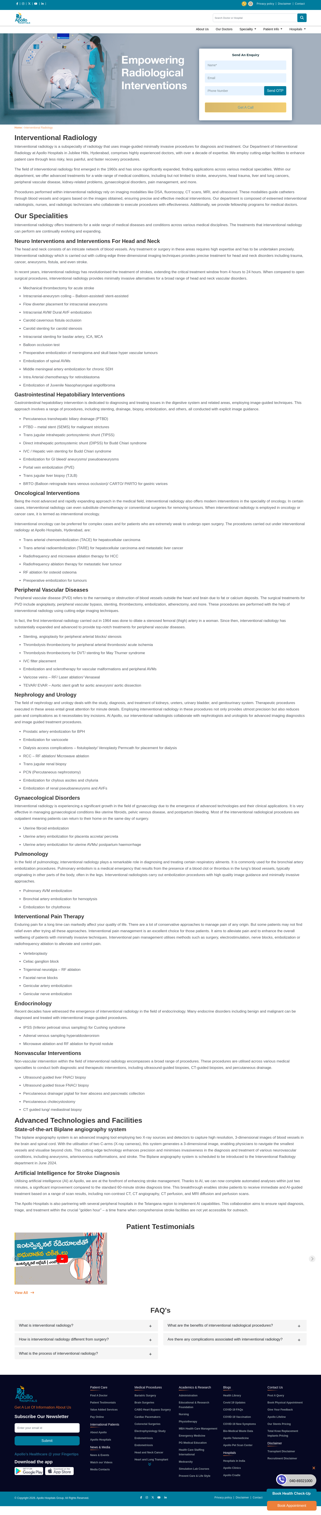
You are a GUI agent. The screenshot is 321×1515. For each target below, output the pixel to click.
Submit (47, 1441)
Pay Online (97, 1416)
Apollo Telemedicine (236, 1438)
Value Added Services (104, 1409)
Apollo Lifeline (276, 1416)
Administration (188, 1395)
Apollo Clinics (232, 1468)
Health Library (232, 1395)
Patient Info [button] (271, 29)
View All (24, 1293)
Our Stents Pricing (279, 1424)
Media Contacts (100, 1469)
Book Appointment (291, 1505)
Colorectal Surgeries (147, 1424)
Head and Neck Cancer (149, 1452)
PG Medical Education (193, 1442)
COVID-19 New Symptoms (239, 1424)
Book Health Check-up (292, 1493)
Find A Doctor (99, 1395)
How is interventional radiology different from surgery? (64, 1339)
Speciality (247, 29)
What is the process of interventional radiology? (58, 1353)
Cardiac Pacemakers (147, 1416)
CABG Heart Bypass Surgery (153, 1409)
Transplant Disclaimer (281, 1451)
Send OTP (275, 91)
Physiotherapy (188, 1421)
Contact (300, 3)
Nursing (184, 1414)
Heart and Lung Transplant (151, 1459)
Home (18, 127)
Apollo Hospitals (100, 1439)
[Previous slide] (15, 1259)
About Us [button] (202, 29)
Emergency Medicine (192, 1435)
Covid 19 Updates (234, 1402)
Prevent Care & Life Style (194, 1475)
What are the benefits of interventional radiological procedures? (220, 1325)
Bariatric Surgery (145, 1395)
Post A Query (275, 1395)
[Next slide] (312, 1259)
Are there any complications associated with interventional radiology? (225, 1339)
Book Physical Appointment (285, 1402)
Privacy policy (265, 3)
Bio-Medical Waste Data (238, 1431)
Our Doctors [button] (224, 29)
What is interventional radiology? (46, 1325)
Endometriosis (144, 1438)
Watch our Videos (101, 1462)
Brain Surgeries (144, 1402)
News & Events (99, 1455)
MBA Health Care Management (198, 1428)
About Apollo (98, 1432)
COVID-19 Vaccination (237, 1416)
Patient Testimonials (103, 1402)
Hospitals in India (234, 1460)
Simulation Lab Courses (194, 1468)
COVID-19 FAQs (233, 1409)
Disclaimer (284, 3)
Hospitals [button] (296, 29)
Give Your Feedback (280, 1409)
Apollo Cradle (231, 1475)
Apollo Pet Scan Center (238, 1445)
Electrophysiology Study (150, 1431)
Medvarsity (186, 1461)
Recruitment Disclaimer (282, 1458)
